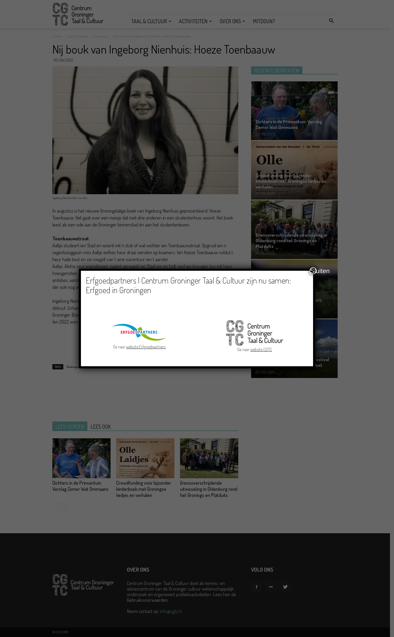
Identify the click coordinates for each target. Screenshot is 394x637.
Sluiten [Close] (313, 270)
